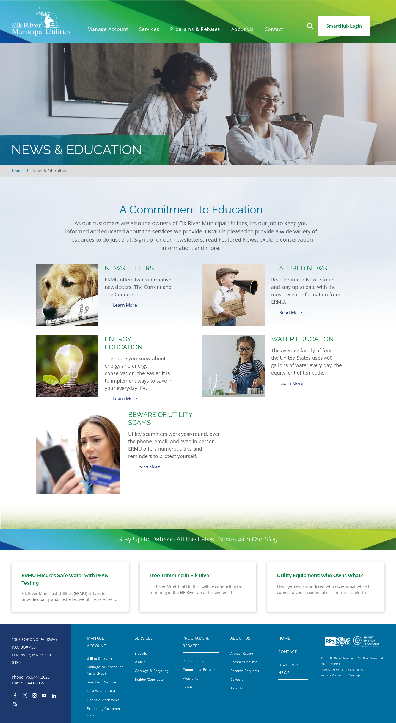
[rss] (15, 700)
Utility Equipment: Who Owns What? (320, 571)
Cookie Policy (354, 666)
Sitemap (354, 671)
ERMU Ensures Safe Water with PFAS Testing (64, 575)
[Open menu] (378, 26)
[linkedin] (53, 692)
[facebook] (15, 692)
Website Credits (331, 671)
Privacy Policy (330, 666)
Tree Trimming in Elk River (180, 571)
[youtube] (44, 692)
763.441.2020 (38, 672)
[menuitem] (108, 29)
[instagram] (34, 692)
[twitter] (24, 692)
